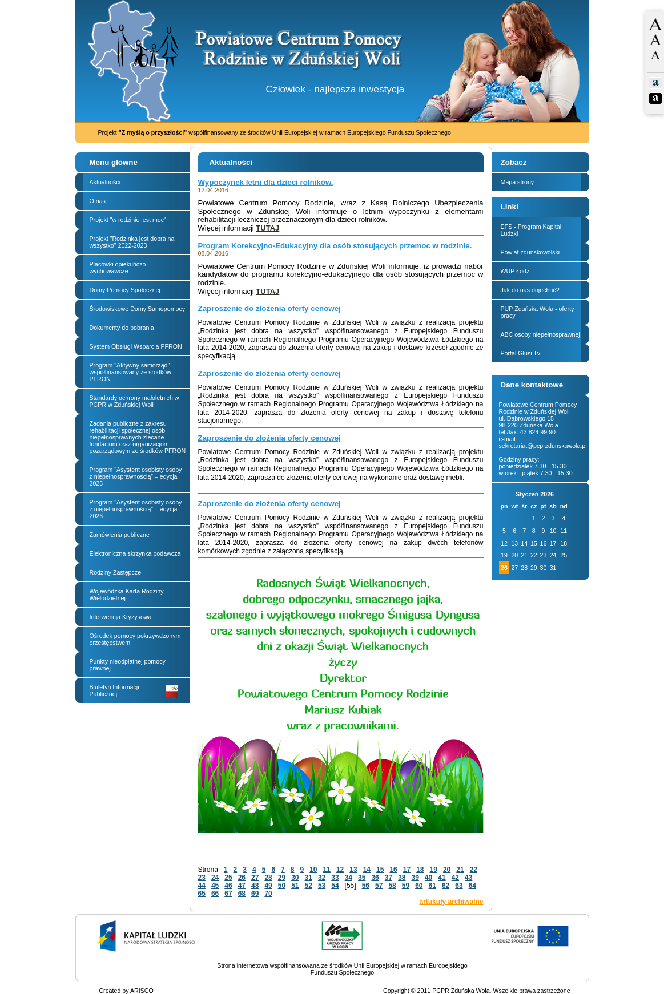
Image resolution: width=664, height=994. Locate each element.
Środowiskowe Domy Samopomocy (138, 308)
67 (228, 894)
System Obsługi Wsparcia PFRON (136, 346)
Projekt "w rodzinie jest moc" (128, 219)
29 (281, 878)
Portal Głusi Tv (521, 353)
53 (321, 886)
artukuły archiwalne (451, 902)
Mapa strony (517, 182)
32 (321, 878)
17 (407, 870)
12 (340, 870)
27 (255, 878)
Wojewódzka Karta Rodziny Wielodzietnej (127, 594)
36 (375, 878)
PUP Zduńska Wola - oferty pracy (537, 312)
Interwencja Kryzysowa (121, 616)
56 (365, 886)
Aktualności (105, 182)
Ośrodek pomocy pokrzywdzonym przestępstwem (135, 639)
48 (255, 886)
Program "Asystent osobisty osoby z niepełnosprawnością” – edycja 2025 (136, 476)
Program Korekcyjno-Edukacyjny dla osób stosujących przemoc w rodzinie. (335, 245)
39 (415, 878)
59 (405, 886)
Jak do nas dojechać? (530, 289)
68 (242, 894)
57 (379, 886)
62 (445, 886)
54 (335, 886)
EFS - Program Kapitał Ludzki (531, 230)
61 (432, 886)
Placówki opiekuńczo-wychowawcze (119, 267)
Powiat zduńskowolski (530, 252)
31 (308, 878)
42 (455, 878)
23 (202, 878)
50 (281, 886)
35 (361, 878)
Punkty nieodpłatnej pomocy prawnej (128, 665)
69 (255, 894)
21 (460, 870)
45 (215, 886)
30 (295, 878)
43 (468, 878)
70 (268, 894)
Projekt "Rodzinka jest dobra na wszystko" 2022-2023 (132, 242)
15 (380, 870)
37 (388, 878)
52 (308, 886)
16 (393, 870)
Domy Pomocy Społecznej (125, 289)
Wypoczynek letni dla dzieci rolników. (265, 182)
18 (420, 870)
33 (335, 878)
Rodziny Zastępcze (116, 572)
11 (327, 870)
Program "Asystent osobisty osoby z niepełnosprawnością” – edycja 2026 (136, 509)
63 (458, 886)
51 (295, 886)
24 (215, 878)
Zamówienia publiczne (120, 534)
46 (228, 886)
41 (441, 878)
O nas (98, 200)
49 (268, 886)
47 (242, 886)
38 (401, 878)
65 (202, 894)
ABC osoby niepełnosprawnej (540, 334)
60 (418, 886)
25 (228, 878)
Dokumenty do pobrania (122, 327)
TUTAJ (267, 228)
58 (392, 886)
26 (242, 878)
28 (268, 878)
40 (428, 878)
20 (446, 870)
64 (472, 886)
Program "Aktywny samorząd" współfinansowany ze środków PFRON (130, 372)
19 (433, 870)
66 (215, 894)
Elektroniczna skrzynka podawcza (135, 553)
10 (313, 870)
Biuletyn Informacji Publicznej (134, 692)
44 (202, 886)
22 (473, 870)
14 (367, 870)
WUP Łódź (515, 271)
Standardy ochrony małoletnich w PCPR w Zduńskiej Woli (134, 401)
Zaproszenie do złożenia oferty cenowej (269, 308)
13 (353, 870)
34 (348, 878)
